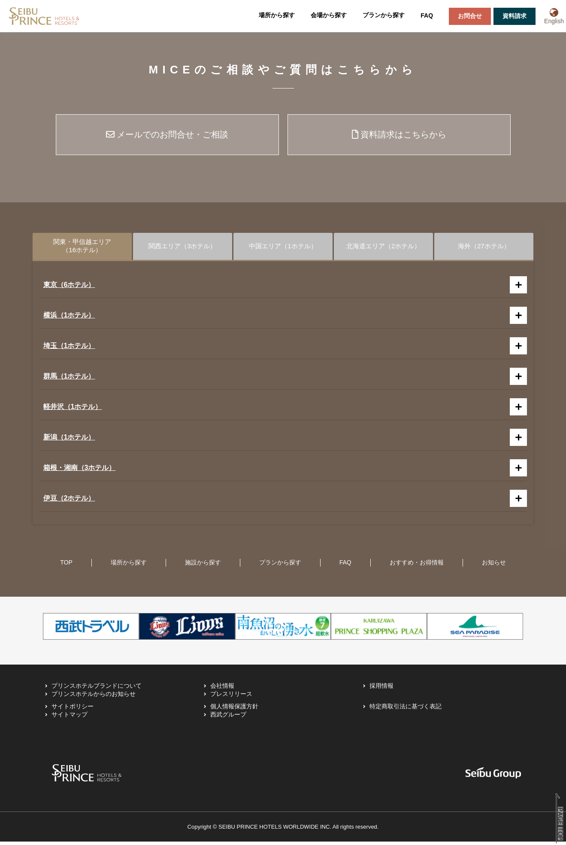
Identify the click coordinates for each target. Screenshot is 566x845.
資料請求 (514, 15)
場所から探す (277, 15)
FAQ (427, 15)
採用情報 (381, 689)
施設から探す (203, 565)
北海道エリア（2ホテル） (383, 247)
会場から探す (329, 15)
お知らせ (494, 565)
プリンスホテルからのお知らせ (93, 697)
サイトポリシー (72, 709)
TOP (66, 565)
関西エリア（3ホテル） (182, 247)
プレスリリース (231, 697)
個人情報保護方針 (234, 709)
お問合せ (470, 15)
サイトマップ (69, 717)
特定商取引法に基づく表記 (405, 709)
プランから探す (384, 15)
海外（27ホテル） (484, 247)
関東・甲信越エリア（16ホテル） (82, 247)
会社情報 (222, 689)
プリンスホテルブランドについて (96, 689)
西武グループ (228, 717)
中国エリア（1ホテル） (283, 247)
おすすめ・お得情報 (417, 565)
